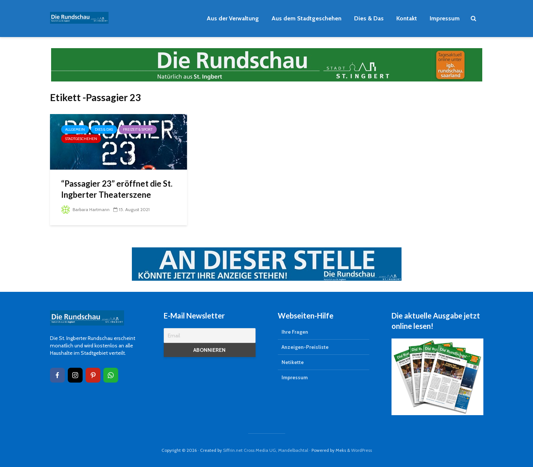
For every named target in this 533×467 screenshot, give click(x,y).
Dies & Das (369, 18)
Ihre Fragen (295, 331)
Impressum (445, 18)
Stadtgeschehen (81, 138)
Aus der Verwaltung (233, 18)
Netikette (293, 362)
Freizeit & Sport (138, 129)
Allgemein (75, 129)
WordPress (361, 450)
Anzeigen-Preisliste (305, 347)
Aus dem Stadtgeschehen (307, 18)
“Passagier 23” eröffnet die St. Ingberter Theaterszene (117, 189)
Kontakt (406, 18)
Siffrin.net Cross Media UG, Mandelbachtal (265, 450)
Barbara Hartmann (85, 209)
